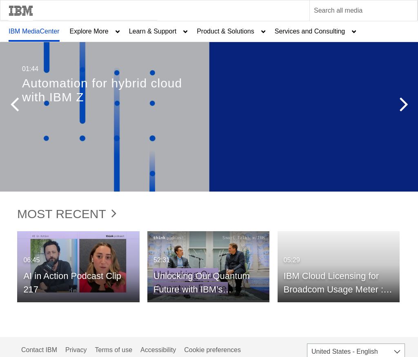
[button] (14, 106)
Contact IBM (39, 349)
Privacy (76, 349)
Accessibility (158, 349)
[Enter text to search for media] (355, 10)
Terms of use (113, 349)
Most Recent (66, 214)
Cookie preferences (212, 349)
